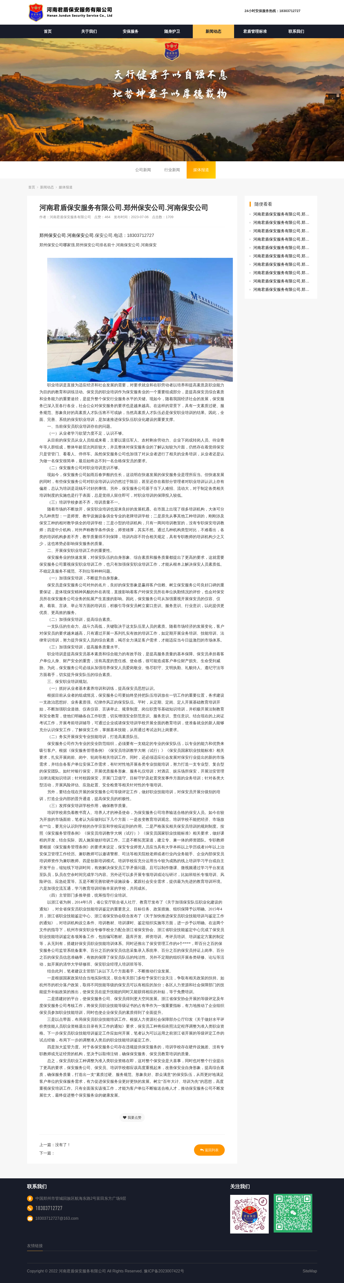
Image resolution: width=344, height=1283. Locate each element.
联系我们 (296, 31)
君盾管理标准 (255, 31)
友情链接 (35, 1246)
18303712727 (48, 1208)
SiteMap (310, 1271)
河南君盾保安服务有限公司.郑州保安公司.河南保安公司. (282, 222)
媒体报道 (201, 170)
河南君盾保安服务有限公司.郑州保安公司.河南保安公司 (282, 214)
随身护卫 (172, 31)
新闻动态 (213, 31)
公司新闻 (143, 170)
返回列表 (209, 1150)
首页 (48, 31)
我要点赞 (132, 1117)
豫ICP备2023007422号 (164, 1271)
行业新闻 (172, 170)
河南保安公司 (80, 235)
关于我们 (89, 31)
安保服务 (130, 31)
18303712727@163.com (57, 1218)
